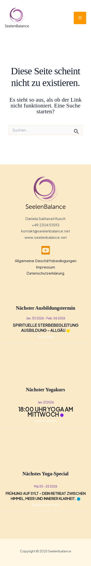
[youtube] (45, 250)
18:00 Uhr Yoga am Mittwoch (45, 412)
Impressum (45, 267)
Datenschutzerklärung (45, 273)
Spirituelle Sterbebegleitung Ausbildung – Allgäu (45, 328)
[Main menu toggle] (80, 18)
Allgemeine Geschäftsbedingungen (45, 260)
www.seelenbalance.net (46, 237)
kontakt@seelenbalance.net (45, 231)
